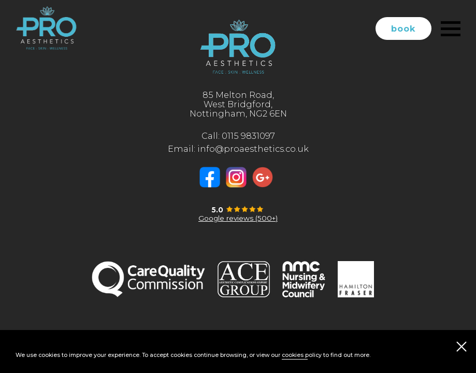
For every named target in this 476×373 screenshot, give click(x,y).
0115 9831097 (248, 136)
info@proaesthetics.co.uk (253, 149)
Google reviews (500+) (238, 218)
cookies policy (302, 355)
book (403, 28)
